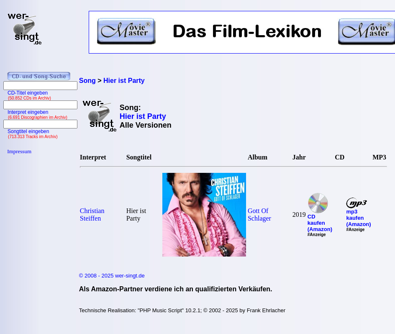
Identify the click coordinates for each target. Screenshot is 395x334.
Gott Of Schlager (259, 214)
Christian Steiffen (92, 214)
